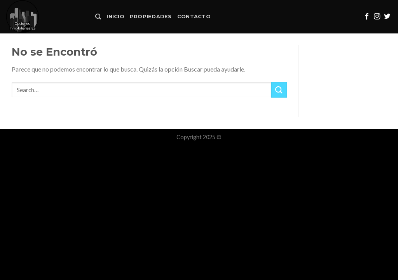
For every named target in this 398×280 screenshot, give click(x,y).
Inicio (115, 16)
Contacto (194, 16)
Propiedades (151, 16)
